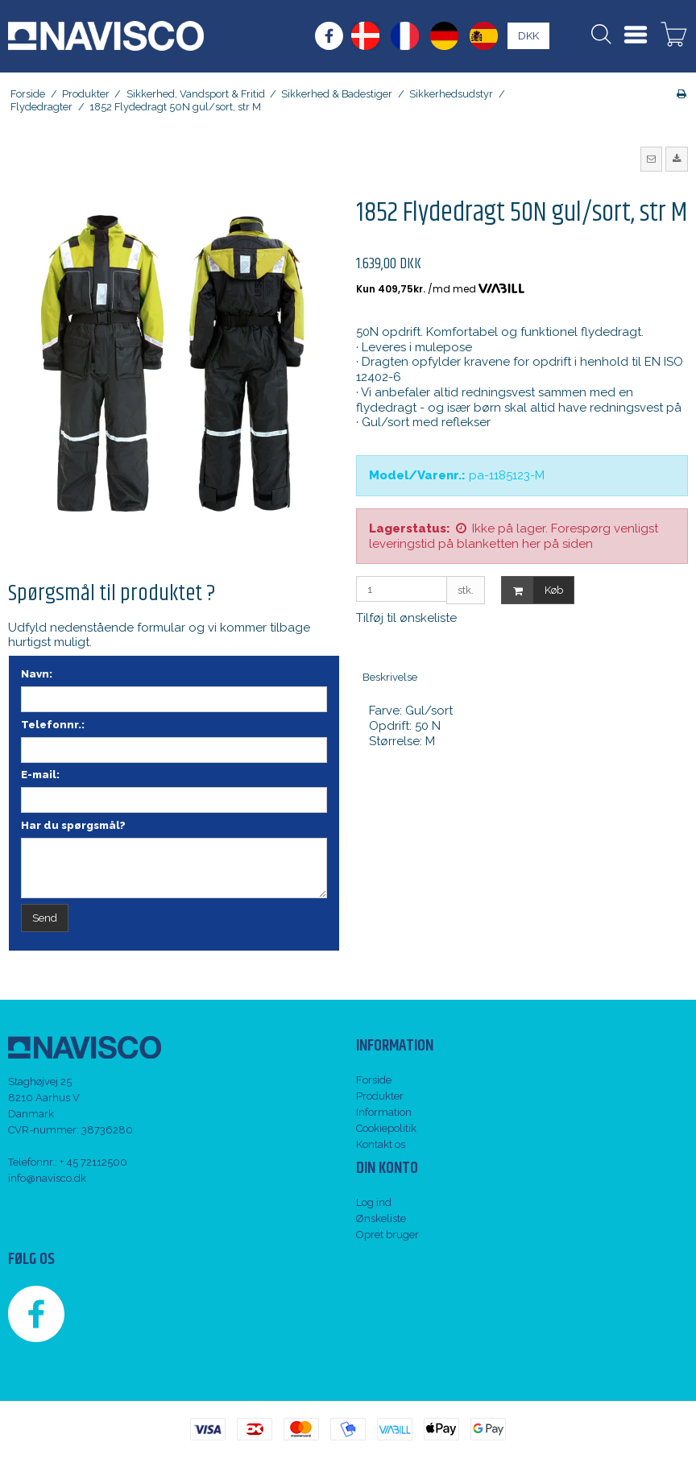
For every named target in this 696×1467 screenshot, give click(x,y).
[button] (651, 159)
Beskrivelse (389, 677)
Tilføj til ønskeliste (406, 618)
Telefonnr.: (53, 725)
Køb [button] (532, 590)
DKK (528, 36)
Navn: (36, 674)
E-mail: (40, 775)
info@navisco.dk (47, 1178)
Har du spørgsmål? (73, 825)
